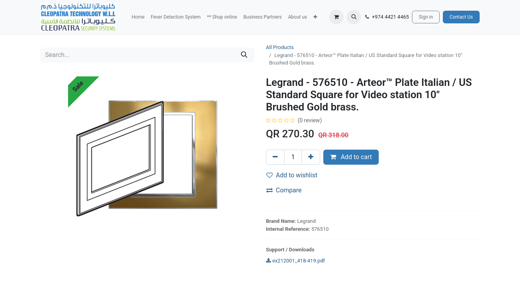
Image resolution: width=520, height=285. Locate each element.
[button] (315, 17)
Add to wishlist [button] (291, 175)
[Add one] (311, 157)
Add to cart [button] (351, 157)
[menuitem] (138, 17)
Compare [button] (284, 190)
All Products (280, 47)
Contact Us (461, 17)
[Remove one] (275, 157)
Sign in (426, 17)
